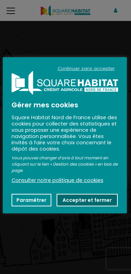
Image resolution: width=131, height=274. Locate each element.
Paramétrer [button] (31, 200)
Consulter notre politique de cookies (57, 180)
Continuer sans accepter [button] (86, 69)
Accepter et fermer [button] (87, 200)
